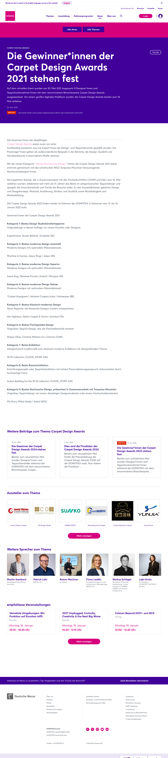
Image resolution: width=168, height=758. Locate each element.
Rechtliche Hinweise (133, 703)
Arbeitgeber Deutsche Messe (136, 716)
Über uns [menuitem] (111, 16)
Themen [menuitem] (50, 16)
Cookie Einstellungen (133, 719)
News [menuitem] (100, 16)
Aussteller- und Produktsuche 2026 (98, 700)
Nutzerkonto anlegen (54, 709)
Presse (160, 8)
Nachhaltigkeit (52, 713)
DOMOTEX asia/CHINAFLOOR (58, 732)
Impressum (130, 696)
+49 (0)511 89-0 (58, 743)
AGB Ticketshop (131, 706)
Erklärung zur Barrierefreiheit (136, 713)
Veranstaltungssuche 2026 (95, 703)
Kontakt (49, 700)
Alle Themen (93, 29)
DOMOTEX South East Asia (57, 735)
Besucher (140, 8)
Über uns (50, 696)
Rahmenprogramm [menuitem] (83, 16)
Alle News (72, 29)
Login (145, 16)
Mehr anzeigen (84, 551)
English (67, 3)
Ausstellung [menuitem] (64, 16)
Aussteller (151, 8)
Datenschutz (130, 700)
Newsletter (51, 706)
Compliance (130, 709)
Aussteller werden (92, 696)
